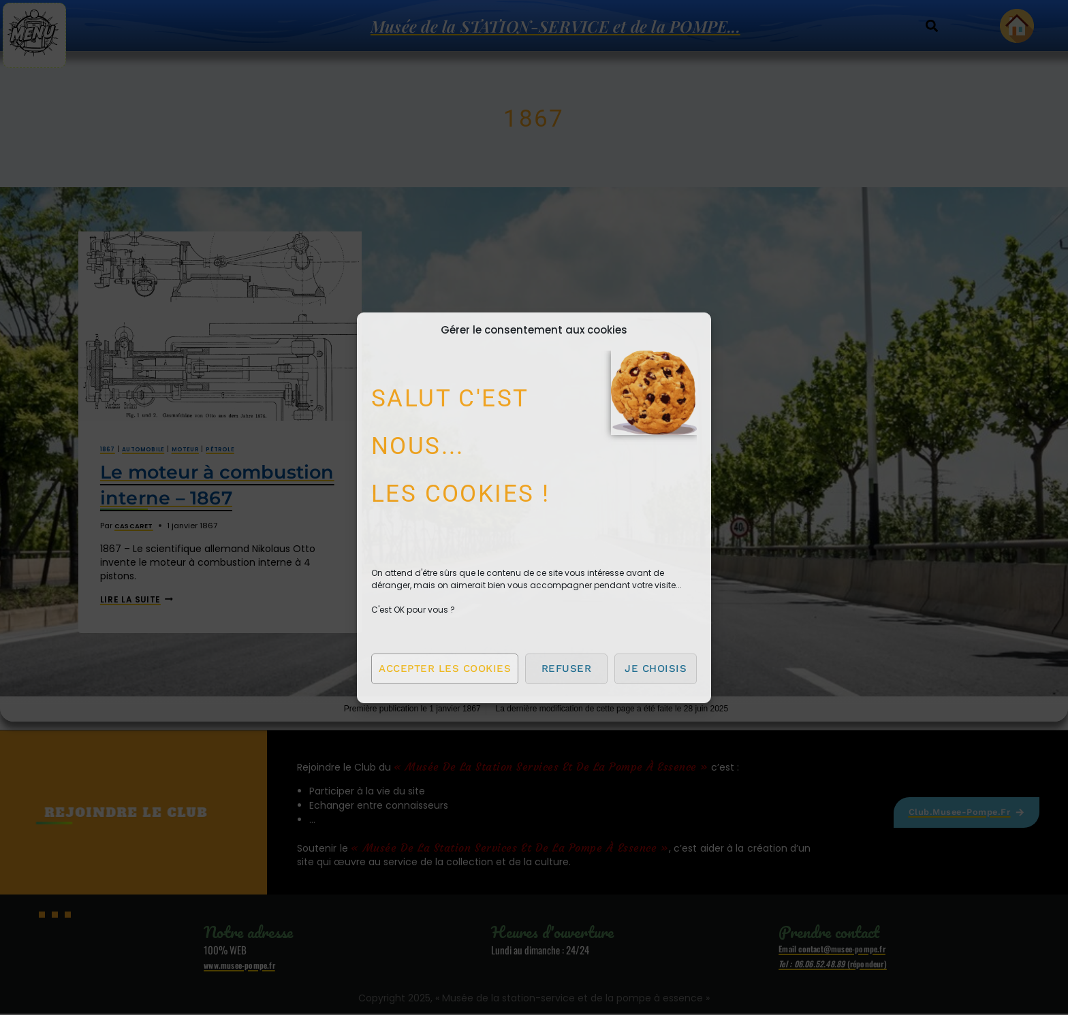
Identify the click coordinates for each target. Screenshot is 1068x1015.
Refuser (566, 668)
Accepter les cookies (445, 668)
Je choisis (656, 668)
